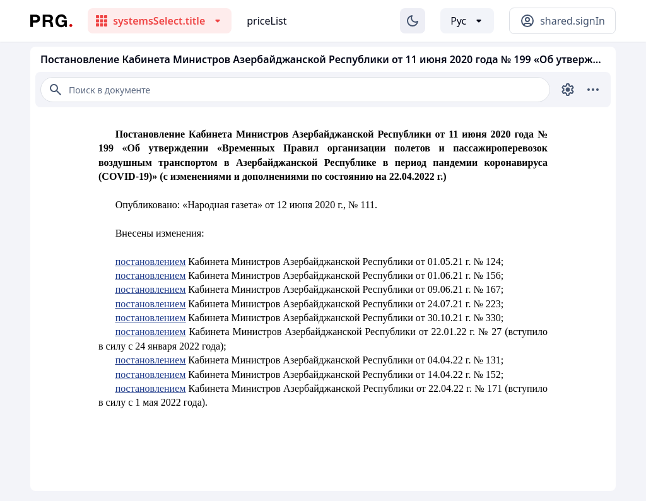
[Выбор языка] (467, 20)
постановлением (150, 261)
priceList (266, 21)
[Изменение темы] (412, 20)
